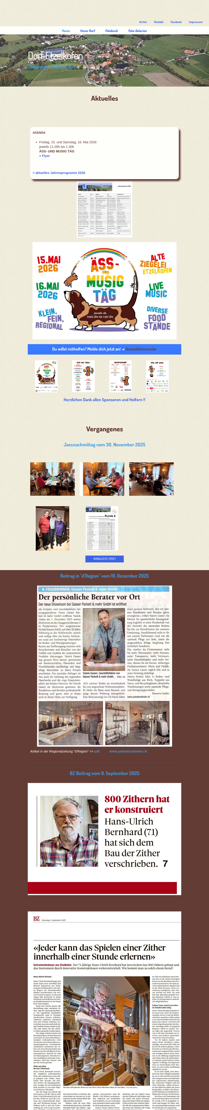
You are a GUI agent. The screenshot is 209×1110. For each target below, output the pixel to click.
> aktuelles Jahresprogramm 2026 (64, 156)
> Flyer (49, 139)
